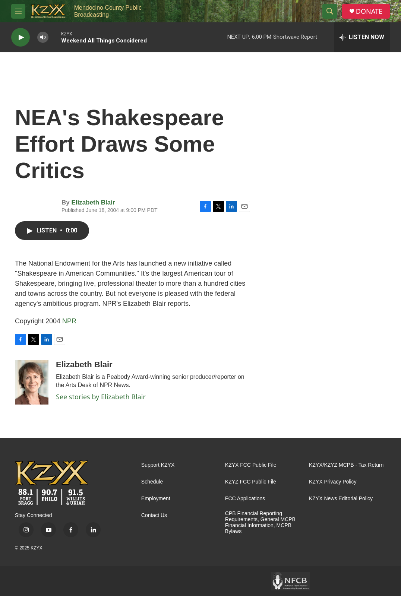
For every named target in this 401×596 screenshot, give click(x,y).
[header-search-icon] (329, 11)
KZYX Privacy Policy (333, 482)
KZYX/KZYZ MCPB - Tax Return (346, 465)
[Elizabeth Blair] (31, 382)
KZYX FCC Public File (251, 465)
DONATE (369, 11)
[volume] (43, 37)
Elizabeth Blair (93, 202)
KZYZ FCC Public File (250, 482)
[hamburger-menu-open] (18, 11)
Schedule (152, 482)
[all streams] (362, 37)
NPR (69, 321)
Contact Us (154, 515)
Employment (155, 498)
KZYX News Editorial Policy (341, 498)
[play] (20, 37)
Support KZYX (158, 465)
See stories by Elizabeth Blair (101, 396)
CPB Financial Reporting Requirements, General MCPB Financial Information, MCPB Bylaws (260, 522)
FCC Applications (245, 498)
